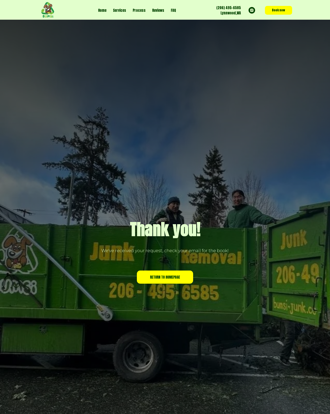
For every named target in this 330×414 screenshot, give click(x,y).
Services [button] (119, 10)
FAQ (173, 10)
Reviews (158, 10)
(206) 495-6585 (228, 7)
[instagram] (252, 10)
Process (139, 10)
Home (102, 10)
